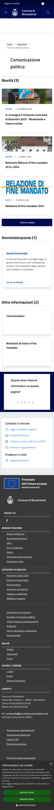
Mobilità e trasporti (16, 598)
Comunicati (12, 654)
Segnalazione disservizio (18, 735)
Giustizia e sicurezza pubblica (21, 617)
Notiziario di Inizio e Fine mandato (21, 345)
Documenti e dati (15, 561)
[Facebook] (7, 520)
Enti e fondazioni (15, 547)
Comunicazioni (15, 316)
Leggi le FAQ (13, 739)
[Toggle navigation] (5, 12)
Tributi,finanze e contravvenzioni (23, 621)
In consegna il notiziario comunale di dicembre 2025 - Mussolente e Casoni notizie (26, 119)
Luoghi (10, 671)
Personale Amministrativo (19, 557)
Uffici (9, 543)
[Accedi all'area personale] (43, 3)
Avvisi (8, 200)
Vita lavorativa (14, 584)
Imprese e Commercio (17, 589)
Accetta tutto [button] (27, 792)
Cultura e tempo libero (18, 580)
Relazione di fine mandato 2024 (24, 206)
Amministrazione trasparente (21, 758)
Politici (10, 552)
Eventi (10, 676)
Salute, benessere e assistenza (22, 630)
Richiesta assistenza (16, 744)
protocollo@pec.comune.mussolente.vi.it (27, 713)
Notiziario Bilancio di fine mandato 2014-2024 (26, 164)
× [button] (51, 764)
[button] (27, 805)
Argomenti (22, 44)
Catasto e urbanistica (17, 594)
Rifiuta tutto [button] (27, 799)
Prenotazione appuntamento (21, 730)
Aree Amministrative (17, 538)
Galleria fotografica (16, 680)
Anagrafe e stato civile (18, 575)
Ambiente (11, 626)
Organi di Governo (15, 534)
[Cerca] (48, 12)
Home (10, 44)
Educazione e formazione (19, 612)
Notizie (8, 108)
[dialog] (27, 785)
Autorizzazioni (14, 635)
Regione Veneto (12, 3)
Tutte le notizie (27, 222)
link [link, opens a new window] (11, 786)
